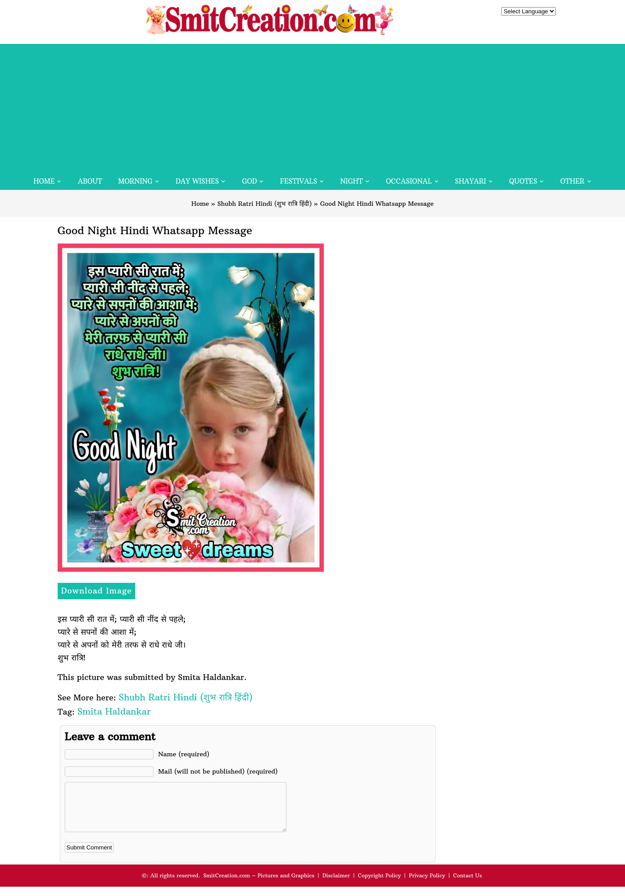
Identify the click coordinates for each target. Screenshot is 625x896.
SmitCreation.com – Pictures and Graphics (258, 884)
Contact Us (467, 884)
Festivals (298, 181)
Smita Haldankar (113, 711)
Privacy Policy (427, 884)
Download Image (96, 591)
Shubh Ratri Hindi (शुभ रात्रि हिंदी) (264, 204)
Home (44, 181)
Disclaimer (336, 884)
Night (351, 181)
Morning (135, 181)
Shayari (470, 181)
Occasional (409, 181)
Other (572, 181)
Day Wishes (197, 181)
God (249, 181)
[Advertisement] (313, 106)
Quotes (523, 181)
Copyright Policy (379, 884)
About (90, 181)
